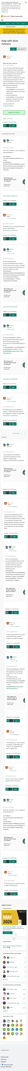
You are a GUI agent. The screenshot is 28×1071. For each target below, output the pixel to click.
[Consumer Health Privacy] (14, 1066)
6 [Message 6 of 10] (9, 785)
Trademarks (3, 1061)
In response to (11, 218)
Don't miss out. (21, 32)
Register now (4, 12)
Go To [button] (23, 23)
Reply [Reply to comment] (13, 204)
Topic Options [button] (21, 49)
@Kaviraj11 (11, 226)
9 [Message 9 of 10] (7, 383)
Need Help (9, 118)
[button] (13, 49)
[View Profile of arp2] (8, 56)
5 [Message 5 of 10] (8, 533)
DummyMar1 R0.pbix (8, 105)
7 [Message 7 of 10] (7, 311)
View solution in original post (10, 195)
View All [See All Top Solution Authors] (5, 979)
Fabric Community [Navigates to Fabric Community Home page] (16, 16)
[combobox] (16, 26)
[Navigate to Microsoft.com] (5, 16)
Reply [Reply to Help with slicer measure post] (13, 125)
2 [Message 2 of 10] (7, 200)
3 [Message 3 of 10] (7, 235)
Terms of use (3, 1059)
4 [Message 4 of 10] (7, 489)
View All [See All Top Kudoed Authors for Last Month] (5, 1011)
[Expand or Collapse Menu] (2, 20)
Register (7, 23)
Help (18, 23)
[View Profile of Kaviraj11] (11, 140)
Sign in (13, 23)
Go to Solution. (16, 112)
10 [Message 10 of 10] (7, 420)
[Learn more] (7, 932)
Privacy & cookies (4, 1056)
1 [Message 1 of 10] (7, 122)
